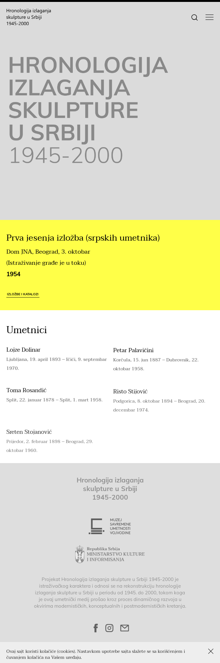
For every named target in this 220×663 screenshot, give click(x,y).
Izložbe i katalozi (22, 294)
